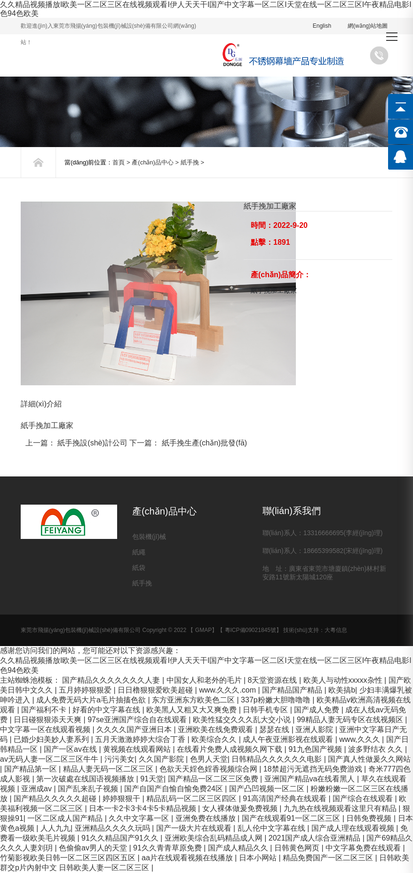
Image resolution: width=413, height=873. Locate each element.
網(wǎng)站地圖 (368, 26)
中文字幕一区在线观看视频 (46, 729)
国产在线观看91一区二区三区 (292, 818)
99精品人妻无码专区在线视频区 (351, 720)
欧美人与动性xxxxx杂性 (343, 680)
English (322, 26)
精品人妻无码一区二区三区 (109, 769)
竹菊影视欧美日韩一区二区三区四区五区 (68, 858)
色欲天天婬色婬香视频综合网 (209, 769)
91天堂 (152, 779)
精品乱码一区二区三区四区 (192, 799)
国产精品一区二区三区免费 (214, 779)
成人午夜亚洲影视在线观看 (289, 739)
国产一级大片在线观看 (194, 828)
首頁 (118, 162)
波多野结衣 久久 (376, 749)
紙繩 (138, 552)
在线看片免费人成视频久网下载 (230, 749)
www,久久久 (360, 739)
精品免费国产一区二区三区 (329, 858)
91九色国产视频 (316, 749)
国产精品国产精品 (293, 690)
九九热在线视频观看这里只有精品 (341, 808)
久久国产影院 (162, 759)
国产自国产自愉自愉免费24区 (174, 789)
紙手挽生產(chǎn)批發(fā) (204, 443)
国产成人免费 (317, 710)
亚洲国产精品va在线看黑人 (310, 779)
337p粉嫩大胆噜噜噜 (276, 700)
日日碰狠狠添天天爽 (48, 720)
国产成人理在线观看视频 (353, 828)
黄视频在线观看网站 (138, 749)
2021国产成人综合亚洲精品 (316, 838)
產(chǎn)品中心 (153, 162)
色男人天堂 (209, 759)
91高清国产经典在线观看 (285, 799)
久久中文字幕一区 (140, 818)
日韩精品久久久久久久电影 (277, 759)
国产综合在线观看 (364, 799)
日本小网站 (258, 858)
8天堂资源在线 (273, 680)
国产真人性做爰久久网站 (369, 759)
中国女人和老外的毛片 (205, 680)
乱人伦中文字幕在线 (272, 828)
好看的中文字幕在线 (107, 710)
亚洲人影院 (315, 729)
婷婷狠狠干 (122, 799)
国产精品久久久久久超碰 (56, 799)
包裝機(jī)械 (149, 536)
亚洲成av (37, 789)
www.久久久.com (228, 690)
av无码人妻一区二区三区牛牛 (50, 759)
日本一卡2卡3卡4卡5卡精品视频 (143, 808)
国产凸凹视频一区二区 (267, 789)
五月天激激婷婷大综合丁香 (141, 739)
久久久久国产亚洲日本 (135, 729)
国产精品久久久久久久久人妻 (112, 680)
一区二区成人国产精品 (65, 818)
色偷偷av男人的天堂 (94, 848)
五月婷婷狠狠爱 (86, 690)
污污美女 (119, 759)
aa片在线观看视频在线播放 (188, 858)
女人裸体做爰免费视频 (240, 808)
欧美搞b (341, 690)
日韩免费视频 (369, 818)
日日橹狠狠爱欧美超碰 (156, 690)
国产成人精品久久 (239, 848)
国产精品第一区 (31, 769)
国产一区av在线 (71, 749)
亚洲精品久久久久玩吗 (113, 828)
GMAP (203, 630)
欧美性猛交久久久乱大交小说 (243, 720)
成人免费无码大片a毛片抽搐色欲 (92, 700)
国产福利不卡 (44, 710)
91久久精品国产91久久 (120, 838)
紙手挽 (190, 162)
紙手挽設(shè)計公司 (92, 443)
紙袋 (138, 567)
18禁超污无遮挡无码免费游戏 (313, 769)
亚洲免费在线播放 (206, 818)
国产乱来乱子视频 (89, 789)
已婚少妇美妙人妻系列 (52, 739)
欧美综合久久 (214, 739)
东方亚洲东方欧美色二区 (194, 700)
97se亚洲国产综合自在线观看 (138, 720)
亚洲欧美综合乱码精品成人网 (214, 838)
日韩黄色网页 (297, 848)
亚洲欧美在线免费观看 (216, 729)
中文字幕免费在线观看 (364, 848)
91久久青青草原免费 (168, 848)
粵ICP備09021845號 (250, 630)
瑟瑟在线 (275, 729)
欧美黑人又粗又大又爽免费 (192, 710)
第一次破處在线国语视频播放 (86, 779)
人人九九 (55, 828)
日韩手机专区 (266, 710)
